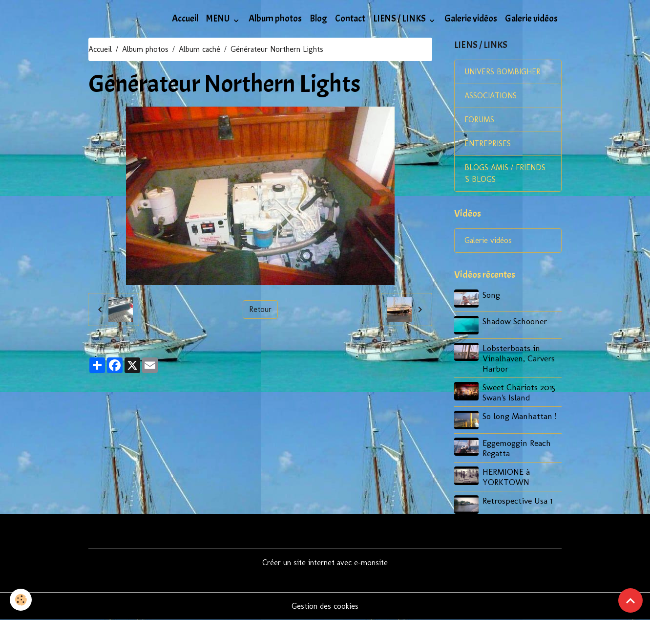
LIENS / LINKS (400, 18)
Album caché (199, 49)
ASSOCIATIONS (490, 95)
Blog (318, 18)
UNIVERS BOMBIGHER (502, 71)
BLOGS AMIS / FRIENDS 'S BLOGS (504, 173)
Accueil (185, 18)
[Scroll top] (630, 600)
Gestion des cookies (325, 606)
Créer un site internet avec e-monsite (325, 562)
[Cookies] (21, 600)
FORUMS (479, 119)
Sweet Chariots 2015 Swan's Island (518, 392)
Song (491, 294)
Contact (350, 18)
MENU (218, 18)
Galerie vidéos (470, 18)
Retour (260, 309)
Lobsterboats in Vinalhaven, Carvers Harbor (518, 358)
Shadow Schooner (514, 321)
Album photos (275, 18)
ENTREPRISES (487, 143)
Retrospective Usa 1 (517, 500)
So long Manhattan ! (519, 416)
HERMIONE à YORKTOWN (506, 476)
